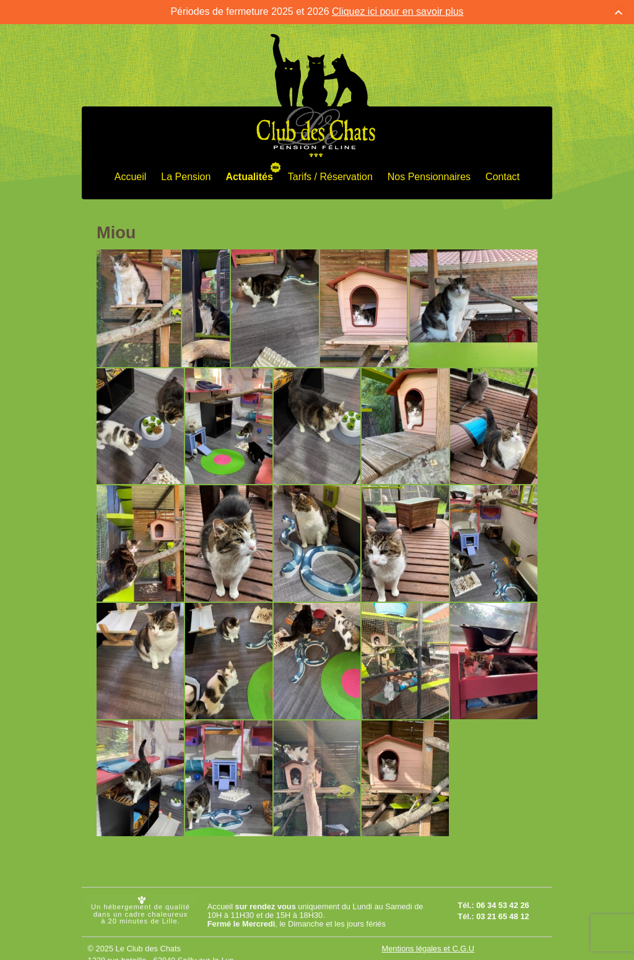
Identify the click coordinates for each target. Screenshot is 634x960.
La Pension (186, 173)
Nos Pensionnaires (429, 173)
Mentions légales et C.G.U (428, 946)
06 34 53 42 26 (502, 902)
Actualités (248, 173)
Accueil (131, 173)
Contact (502, 173)
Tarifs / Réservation (330, 173)
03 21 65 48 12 (502, 913)
